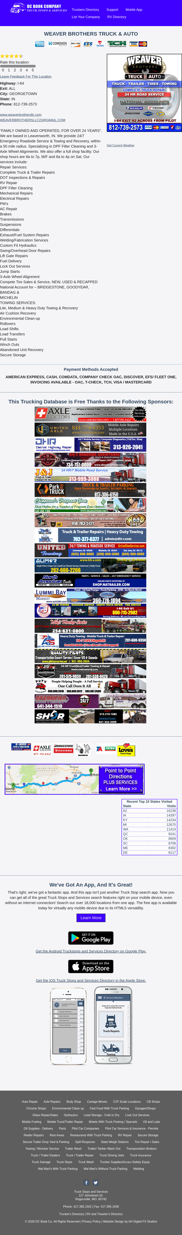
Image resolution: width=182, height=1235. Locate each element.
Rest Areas (57, 1135)
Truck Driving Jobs (112, 1155)
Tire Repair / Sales (147, 1142)
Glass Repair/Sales (45, 1115)
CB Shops (153, 1101)
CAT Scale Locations (127, 1101)
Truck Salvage (41, 1162)
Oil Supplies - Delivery (38, 1128)
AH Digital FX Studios (142, 1221)
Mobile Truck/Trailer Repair (65, 1121)
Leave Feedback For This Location (26, 76)
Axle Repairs (52, 1101)
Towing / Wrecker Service (42, 1148)
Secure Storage (148, 1135)
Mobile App (134, 10)
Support (112, 10)
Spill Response (85, 1142)
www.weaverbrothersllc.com (20, 115)
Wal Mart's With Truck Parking (58, 1168)
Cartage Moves (97, 1101)
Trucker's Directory (71, 1214)
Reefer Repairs (34, 1135)
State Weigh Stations (115, 1142)
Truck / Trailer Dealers (45, 1155)
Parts (62, 1128)
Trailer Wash (73, 1148)
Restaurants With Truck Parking (91, 1135)
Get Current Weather (120, 145)
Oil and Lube (151, 1121)
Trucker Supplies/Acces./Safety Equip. (125, 1162)
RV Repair (125, 1135)
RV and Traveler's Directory (105, 1214)
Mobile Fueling (31, 1121)
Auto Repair (30, 1101)
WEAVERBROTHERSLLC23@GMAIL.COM (32, 120)
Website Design (113, 1221)
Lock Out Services (137, 1115)
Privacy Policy (91, 1221)
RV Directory (116, 17)
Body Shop (73, 1101)
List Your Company (86, 17)
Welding (138, 1168)
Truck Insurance (140, 1155)
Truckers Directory (85, 10)
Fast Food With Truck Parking (109, 1108)
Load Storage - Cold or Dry (101, 1115)
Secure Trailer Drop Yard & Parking (46, 1142)
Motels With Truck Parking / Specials (113, 1121)
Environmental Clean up (68, 1108)
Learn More (91, 917)
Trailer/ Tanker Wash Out (104, 1148)
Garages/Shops (145, 1108)
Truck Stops (64, 1162)
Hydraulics (71, 1115)
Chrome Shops (36, 1108)
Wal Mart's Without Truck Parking (105, 1168)
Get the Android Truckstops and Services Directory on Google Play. (91, 951)
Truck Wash (86, 1162)
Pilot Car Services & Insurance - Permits (131, 1128)
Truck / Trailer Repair (80, 1155)
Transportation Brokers (141, 1148)
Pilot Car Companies (85, 1128)
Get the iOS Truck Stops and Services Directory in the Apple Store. (91, 980)
